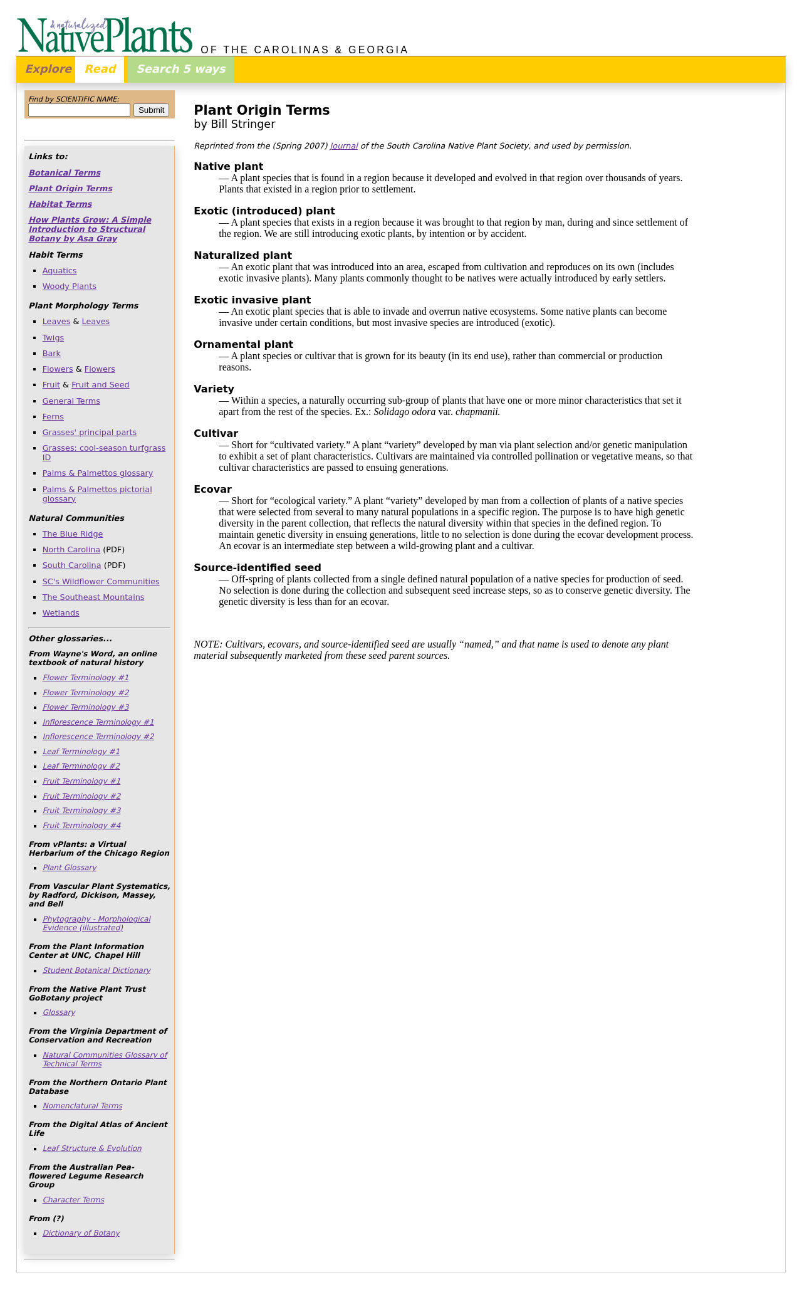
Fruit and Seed (100, 384)
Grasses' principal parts (90, 432)
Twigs (54, 337)
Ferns (53, 416)
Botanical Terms (64, 172)
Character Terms (73, 1199)
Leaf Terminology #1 (81, 751)
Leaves (57, 321)
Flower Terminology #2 (86, 692)
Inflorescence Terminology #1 (98, 722)
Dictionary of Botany (81, 1233)
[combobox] (79, 110)
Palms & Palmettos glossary (98, 473)
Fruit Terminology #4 (82, 825)
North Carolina (72, 549)
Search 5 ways (180, 69)
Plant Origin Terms (70, 188)
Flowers (58, 369)
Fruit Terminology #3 (82, 810)
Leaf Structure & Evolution (92, 1148)
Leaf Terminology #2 (81, 766)
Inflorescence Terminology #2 (98, 736)
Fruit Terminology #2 (82, 796)
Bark (52, 353)
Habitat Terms (59, 204)
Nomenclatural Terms (82, 1105)
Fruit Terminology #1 (82, 781)
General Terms (71, 401)
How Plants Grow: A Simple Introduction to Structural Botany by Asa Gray (89, 229)
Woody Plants (69, 286)
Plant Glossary (69, 867)
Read (99, 69)
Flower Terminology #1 (86, 677)
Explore (48, 69)
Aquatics (60, 270)
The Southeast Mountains (94, 597)
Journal (344, 145)
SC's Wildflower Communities (101, 581)
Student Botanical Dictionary (96, 970)
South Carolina (72, 565)
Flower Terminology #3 (86, 707)
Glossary (59, 1012)
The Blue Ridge (73, 533)
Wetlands (61, 612)
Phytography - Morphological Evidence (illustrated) (96, 923)
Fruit (51, 384)
